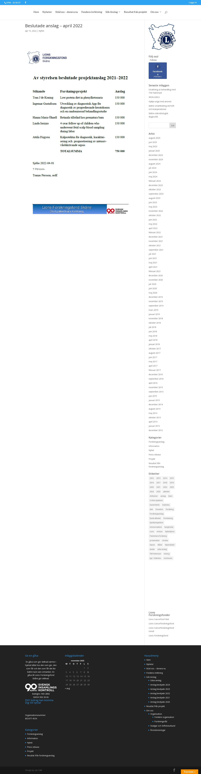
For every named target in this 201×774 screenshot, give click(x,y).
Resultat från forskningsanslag (40, 755)
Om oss (154, 12)
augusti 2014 (154, 408)
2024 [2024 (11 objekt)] (152, 491)
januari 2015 (154, 400)
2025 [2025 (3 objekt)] (158, 491)
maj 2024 (153, 176)
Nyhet (41, 30)
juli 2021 (152, 254)
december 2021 (156, 236)
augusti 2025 (154, 138)
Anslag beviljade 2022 (160, 693)
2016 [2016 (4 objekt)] (152, 482)
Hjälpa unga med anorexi (160, 101)
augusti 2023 (154, 198)
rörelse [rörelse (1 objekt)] (165, 540)
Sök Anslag (112, 12)
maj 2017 (153, 361)
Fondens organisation (164, 717)
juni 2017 (153, 357)
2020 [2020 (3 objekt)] (152, 487)
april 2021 (153, 267)
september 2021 (156, 249)
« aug (67, 688)
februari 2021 (155, 271)
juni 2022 (153, 219)
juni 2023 (153, 202)
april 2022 (153, 228)
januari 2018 (154, 344)
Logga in (193, 3)
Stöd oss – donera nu (66, 12)
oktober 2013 (155, 417)
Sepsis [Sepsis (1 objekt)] (152, 545)
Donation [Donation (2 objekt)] (159, 509)
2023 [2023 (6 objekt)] (172, 487)
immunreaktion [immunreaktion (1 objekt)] (156, 527)
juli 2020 (152, 284)
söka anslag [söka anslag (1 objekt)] (162, 549)
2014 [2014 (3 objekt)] (165, 478)
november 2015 (156, 387)
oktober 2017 (155, 348)
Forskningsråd (160, 721)
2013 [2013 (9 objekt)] (158, 478)
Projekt (152, 459)
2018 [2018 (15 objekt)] (165, 482)
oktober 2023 (155, 189)
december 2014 (156, 404)
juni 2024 (153, 172)
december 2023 (156, 185)
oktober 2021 (155, 245)
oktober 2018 (155, 322)
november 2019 (156, 301)
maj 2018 (153, 335)
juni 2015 (153, 396)
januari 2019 (154, 314)
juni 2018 (153, 331)
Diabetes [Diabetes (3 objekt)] (165, 505)
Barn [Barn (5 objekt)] (170, 496)
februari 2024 (155, 181)
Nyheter (47, 12)
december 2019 (156, 297)
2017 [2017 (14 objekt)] (158, 482)
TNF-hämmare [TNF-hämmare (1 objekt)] (155, 554)
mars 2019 (153, 310)
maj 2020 (153, 292)
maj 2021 (153, 262)
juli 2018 (152, 327)
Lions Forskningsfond (158, 635)
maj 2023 (153, 206)
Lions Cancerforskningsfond (161, 623)
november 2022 (156, 211)
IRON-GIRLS (154, 97)
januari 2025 (154, 150)
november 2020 (156, 279)
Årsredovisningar (157, 730)
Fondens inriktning (91, 12)
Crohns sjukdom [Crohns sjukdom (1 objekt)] (156, 500)
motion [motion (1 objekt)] (159, 531)
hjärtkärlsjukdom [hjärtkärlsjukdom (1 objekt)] (156, 522)
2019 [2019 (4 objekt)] (172, 482)
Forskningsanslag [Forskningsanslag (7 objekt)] (156, 514)
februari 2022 (155, 232)
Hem (36, 12)
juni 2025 (153, 142)
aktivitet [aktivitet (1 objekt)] (166, 491)
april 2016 (153, 383)
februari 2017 (155, 370)
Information (154, 446)
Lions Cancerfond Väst (159, 619)
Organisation (156, 714)
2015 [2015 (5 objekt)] (172, 478)
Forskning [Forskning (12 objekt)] (170, 509)
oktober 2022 (155, 215)
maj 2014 (153, 413)
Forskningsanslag (156, 441)
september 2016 (156, 378)
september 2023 (156, 193)
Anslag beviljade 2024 (160, 684)
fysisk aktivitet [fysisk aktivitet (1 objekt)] (155, 518)
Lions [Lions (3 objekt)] (152, 531)
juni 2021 (153, 258)
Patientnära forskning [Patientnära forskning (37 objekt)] (158, 536)
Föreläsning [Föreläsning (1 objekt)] (168, 518)
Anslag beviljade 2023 (160, 689)
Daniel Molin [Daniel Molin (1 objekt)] (155, 505)
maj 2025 (153, 146)
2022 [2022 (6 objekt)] (165, 487)
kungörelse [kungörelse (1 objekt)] (169, 527)
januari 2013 (154, 426)
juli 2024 (152, 168)
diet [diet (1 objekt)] (151, 509)
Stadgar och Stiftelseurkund (162, 725)
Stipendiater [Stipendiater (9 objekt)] (170, 545)
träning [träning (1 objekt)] (166, 554)
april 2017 (153, 365)
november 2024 (156, 159)
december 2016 (156, 374)
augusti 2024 (154, 163)
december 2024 (156, 155)
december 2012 (156, 430)
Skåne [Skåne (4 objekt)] (160, 545)
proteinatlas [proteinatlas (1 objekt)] (154, 540)
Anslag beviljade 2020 (160, 702)
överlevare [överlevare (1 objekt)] (168, 558)
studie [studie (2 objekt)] (152, 549)
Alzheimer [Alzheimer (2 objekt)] (154, 496)
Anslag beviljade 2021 (160, 697)
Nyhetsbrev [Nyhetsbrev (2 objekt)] (169, 531)
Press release (155, 454)
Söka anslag (155, 680)
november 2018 (156, 318)
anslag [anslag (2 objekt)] (163, 496)
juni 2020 (153, 288)
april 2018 (153, 340)
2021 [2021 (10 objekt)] (158, 487)
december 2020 (156, 275)
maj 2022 (153, 224)
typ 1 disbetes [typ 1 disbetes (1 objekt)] (155, 558)
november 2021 (156, 241)
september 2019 (156, 305)
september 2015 (156, 391)
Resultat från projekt (135, 12)
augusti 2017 (154, 353)
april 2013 (153, 421)
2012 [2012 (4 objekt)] (152, 478)
